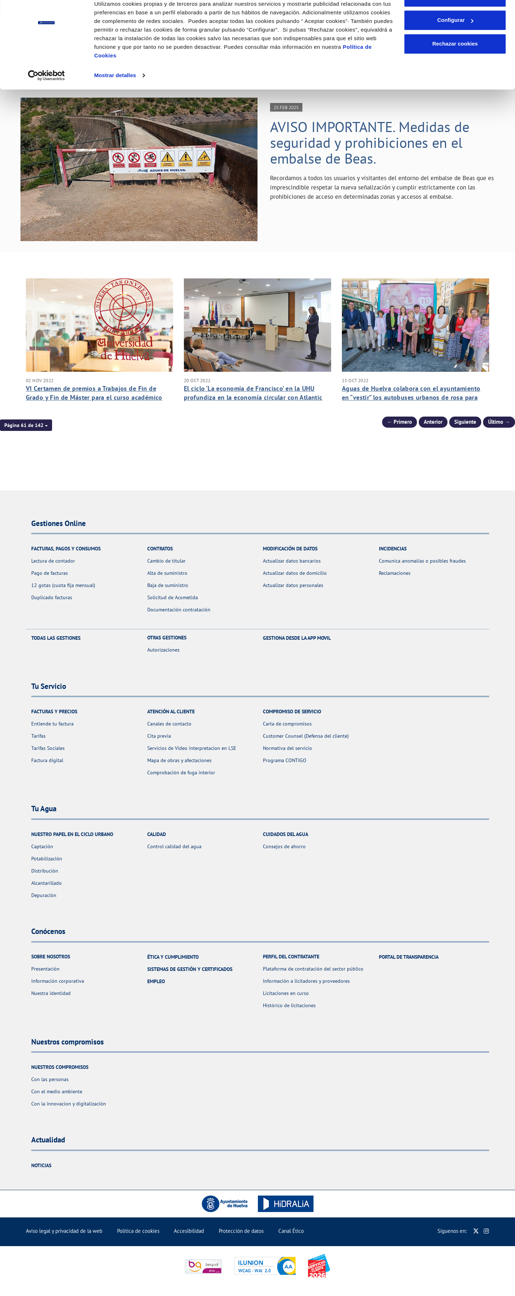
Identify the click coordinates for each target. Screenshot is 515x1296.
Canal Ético (291, 1230)
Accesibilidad (189, 1230)
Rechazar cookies (455, 66)
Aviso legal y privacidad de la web (64, 1230)
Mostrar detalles (115, 97)
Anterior (433, 421)
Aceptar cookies (455, 19)
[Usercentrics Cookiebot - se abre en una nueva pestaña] (46, 97)
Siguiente (465, 421)
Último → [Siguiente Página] (499, 421)
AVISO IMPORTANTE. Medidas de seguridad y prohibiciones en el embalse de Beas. (369, 142)
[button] (26, 425)
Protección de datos (241, 1230)
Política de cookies (138, 1230)
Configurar (455, 42)
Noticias (41, 1165)
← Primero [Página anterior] (399, 421)
